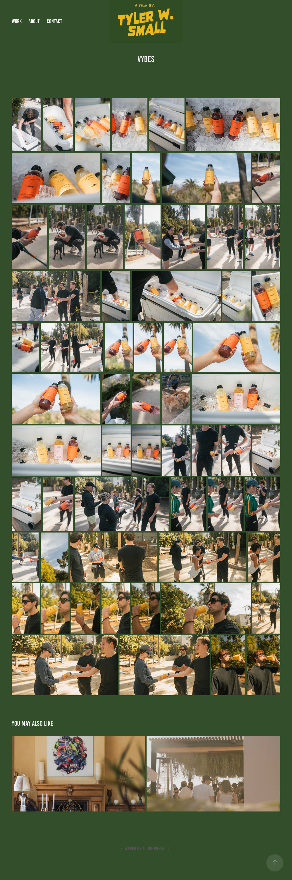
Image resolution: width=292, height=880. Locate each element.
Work (17, 21)
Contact (54, 21)
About (34, 21)
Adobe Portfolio (157, 848)
